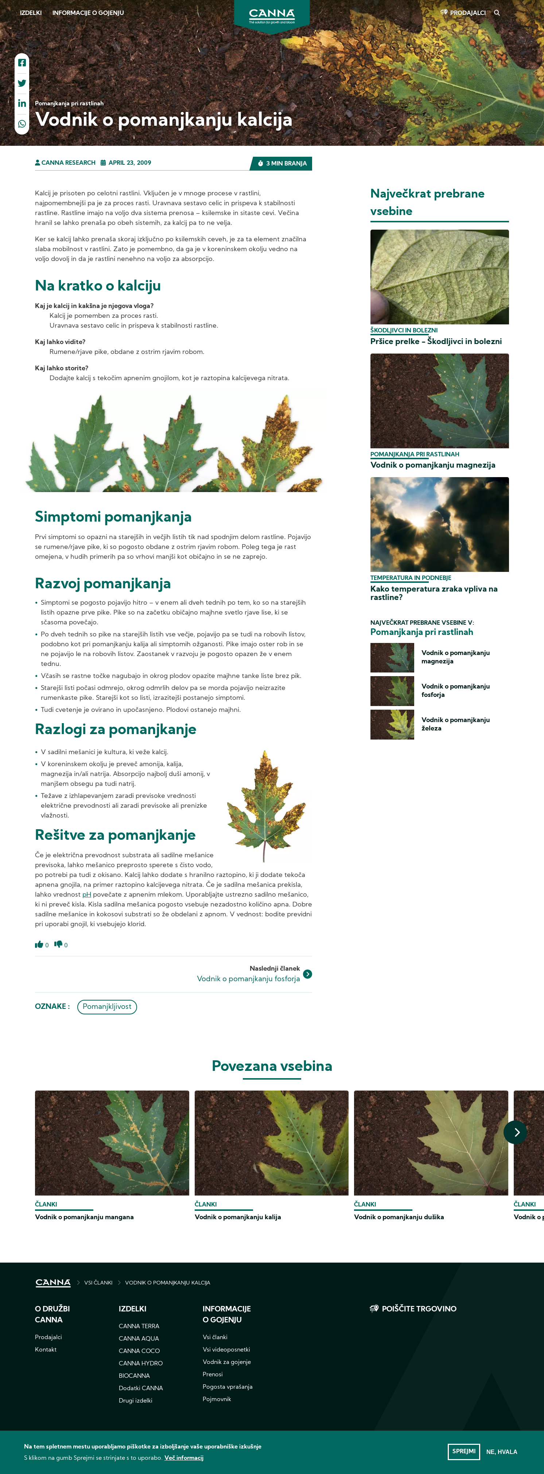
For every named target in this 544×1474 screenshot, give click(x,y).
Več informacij (183, 1462)
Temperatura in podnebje (410, 578)
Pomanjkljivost (107, 1007)
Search (496, 13)
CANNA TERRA (139, 1327)
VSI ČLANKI (98, 1283)
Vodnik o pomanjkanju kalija (238, 1217)
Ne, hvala (501, 1455)
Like (39, 948)
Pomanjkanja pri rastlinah (414, 455)
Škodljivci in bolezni (404, 331)
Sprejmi (463, 1455)
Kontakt (46, 1350)
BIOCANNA (134, 1376)
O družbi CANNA (52, 1315)
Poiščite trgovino (419, 1309)
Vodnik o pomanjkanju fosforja (248, 979)
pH (86, 895)
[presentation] (515, 1132)
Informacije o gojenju (88, 13)
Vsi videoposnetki (226, 1350)
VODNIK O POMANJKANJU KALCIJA (167, 1283)
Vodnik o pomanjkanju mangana (84, 1217)
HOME (53, 1283)
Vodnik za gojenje (227, 1362)
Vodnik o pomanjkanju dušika (399, 1217)
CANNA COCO (139, 1351)
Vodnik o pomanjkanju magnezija (433, 465)
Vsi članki (215, 1338)
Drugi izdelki (135, 1401)
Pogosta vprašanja (228, 1387)
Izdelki (31, 13)
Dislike (58, 948)
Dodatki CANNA (141, 1389)
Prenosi (213, 1375)
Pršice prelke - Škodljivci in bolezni (436, 342)
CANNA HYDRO (141, 1364)
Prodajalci (468, 13)
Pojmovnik (217, 1400)
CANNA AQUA (139, 1339)
